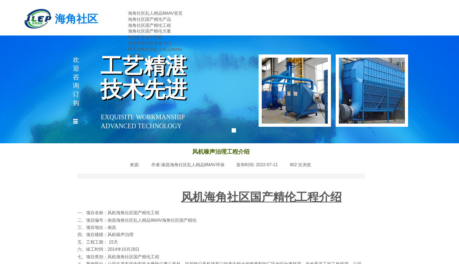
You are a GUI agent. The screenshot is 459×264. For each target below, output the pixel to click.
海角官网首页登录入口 (149, 43)
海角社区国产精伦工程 (149, 25)
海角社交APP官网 (145, 37)
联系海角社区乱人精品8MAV (155, 49)
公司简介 (136, 55)
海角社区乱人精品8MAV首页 (155, 13)
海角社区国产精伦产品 (149, 19)
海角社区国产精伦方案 (149, 31)
